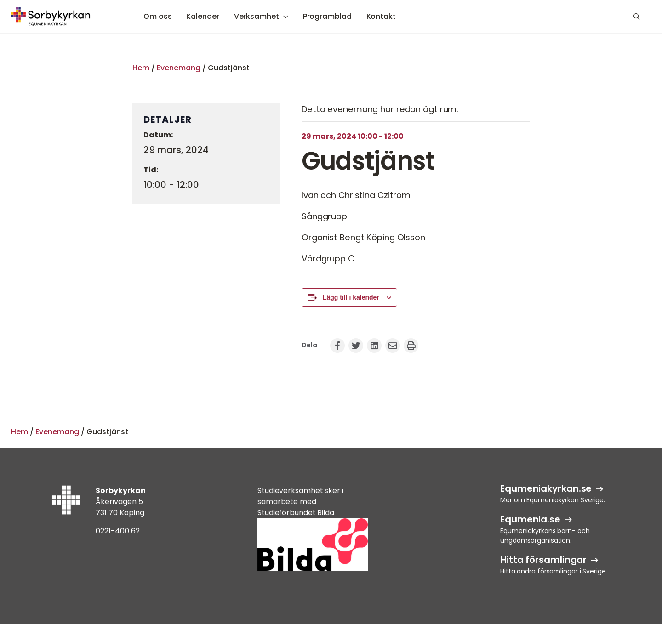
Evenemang (178, 67)
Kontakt (381, 16)
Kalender (202, 16)
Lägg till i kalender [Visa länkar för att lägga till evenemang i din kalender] (351, 297)
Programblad (327, 16)
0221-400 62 (118, 531)
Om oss (157, 16)
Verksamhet (256, 16)
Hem (140, 67)
